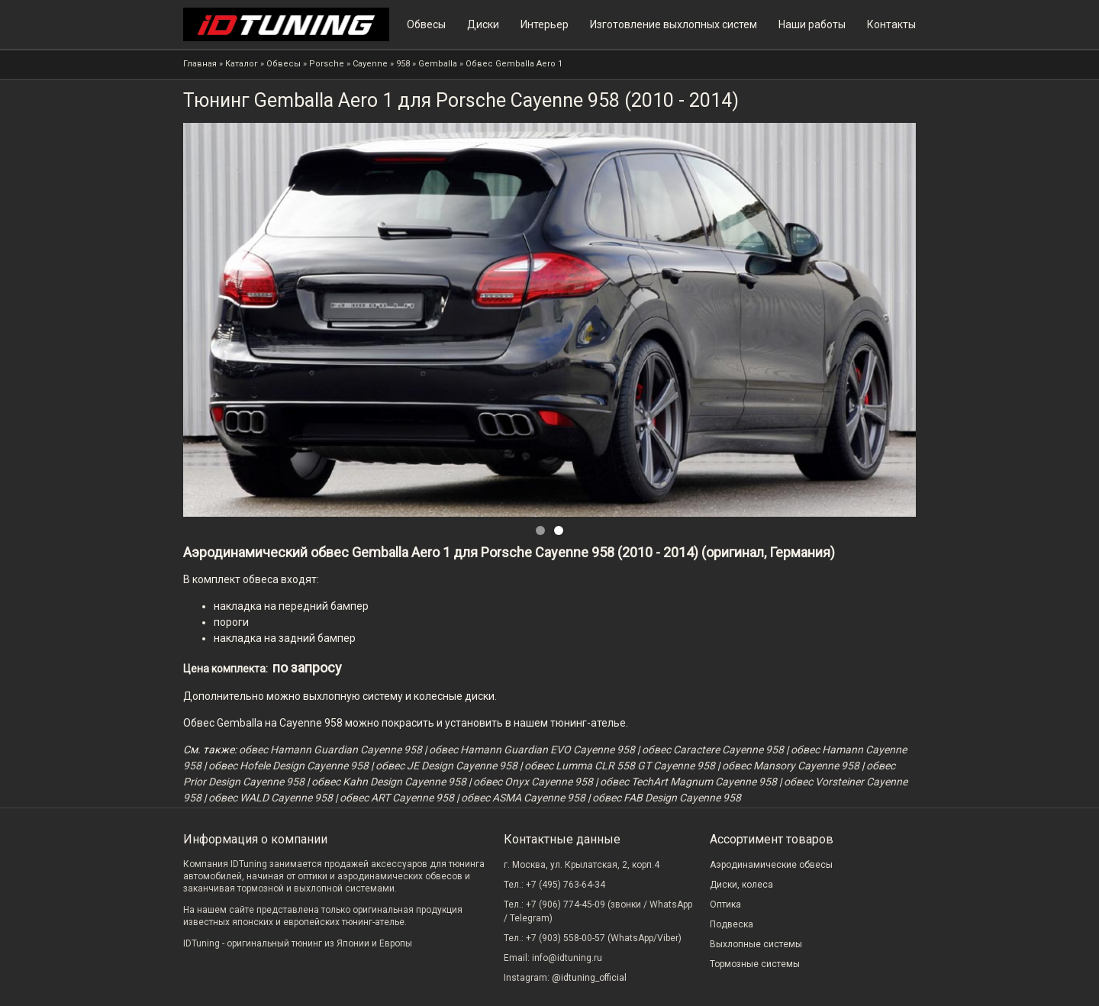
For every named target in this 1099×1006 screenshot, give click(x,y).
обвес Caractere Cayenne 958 (713, 749)
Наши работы (812, 24)
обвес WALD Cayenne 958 (270, 798)
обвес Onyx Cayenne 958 (533, 781)
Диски (483, 24)
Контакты (891, 24)
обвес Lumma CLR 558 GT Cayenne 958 (619, 765)
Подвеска (731, 924)
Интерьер (544, 24)
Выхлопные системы (756, 944)
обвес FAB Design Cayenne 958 (666, 798)
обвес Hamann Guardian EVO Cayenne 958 (532, 749)
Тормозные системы (755, 964)
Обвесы (426, 24)
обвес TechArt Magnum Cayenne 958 (688, 781)
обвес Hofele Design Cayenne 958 (288, 765)
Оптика (725, 904)
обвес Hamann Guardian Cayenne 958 (330, 749)
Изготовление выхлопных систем (673, 24)
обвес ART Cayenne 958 (397, 798)
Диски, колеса (741, 884)
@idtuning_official (589, 977)
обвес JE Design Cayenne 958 (446, 765)
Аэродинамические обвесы (771, 864)
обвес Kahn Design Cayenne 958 (388, 781)
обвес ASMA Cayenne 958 (523, 798)
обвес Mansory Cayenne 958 (790, 765)
